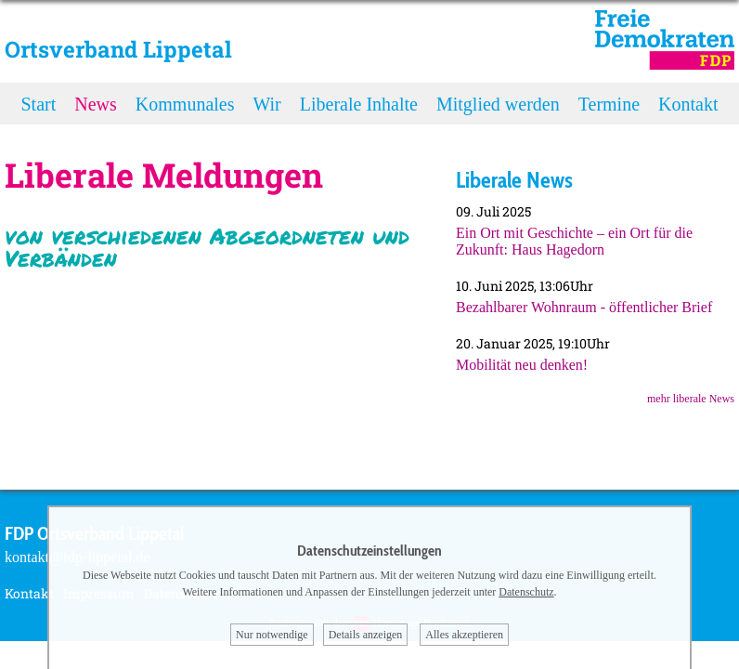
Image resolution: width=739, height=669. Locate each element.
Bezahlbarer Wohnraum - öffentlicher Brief (584, 307)
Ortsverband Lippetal (118, 49)
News (95, 104)
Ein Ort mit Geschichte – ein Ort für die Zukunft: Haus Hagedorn (574, 241)
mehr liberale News (690, 398)
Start (39, 104)
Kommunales (185, 104)
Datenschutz (526, 591)
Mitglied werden (498, 104)
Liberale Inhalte (359, 104)
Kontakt (688, 104)
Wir (266, 104)
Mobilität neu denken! (522, 365)
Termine (609, 104)
